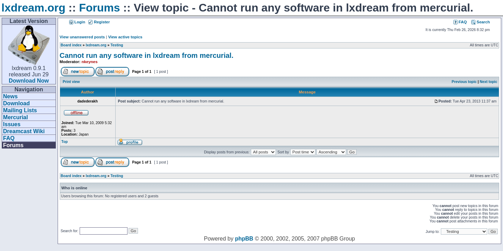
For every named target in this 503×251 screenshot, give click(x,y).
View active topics (125, 37)
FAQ (9, 138)
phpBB (244, 239)
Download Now (29, 81)
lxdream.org (33, 7)
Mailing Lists (20, 110)
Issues (12, 124)
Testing (116, 45)
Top (64, 142)
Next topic (488, 82)
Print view (71, 82)
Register (99, 22)
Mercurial (15, 117)
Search (480, 22)
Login (77, 22)
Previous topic (464, 82)
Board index (71, 45)
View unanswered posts (82, 37)
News (10, 96)
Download (16, 103)
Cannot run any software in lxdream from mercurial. (147, 55)
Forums (99, 7)
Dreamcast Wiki (24, 131)
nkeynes (90, 62)
